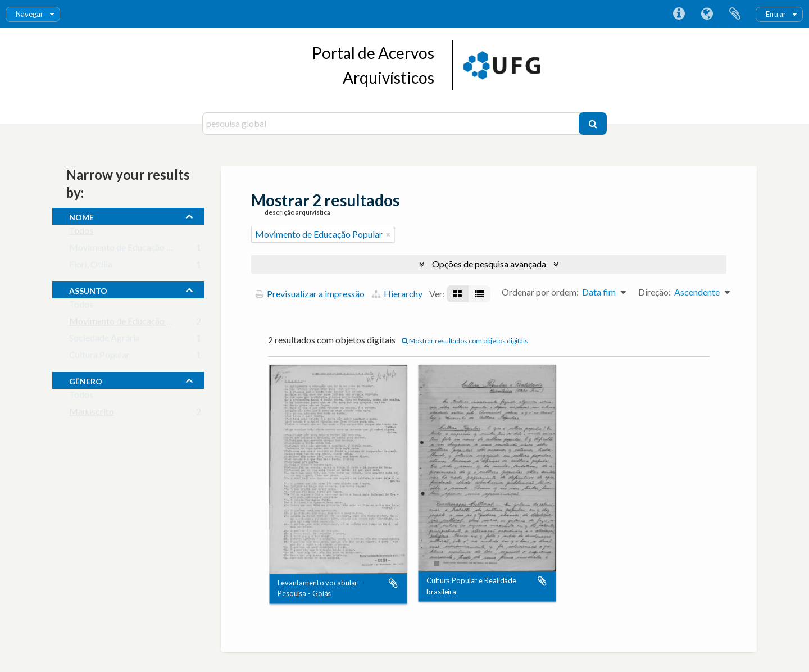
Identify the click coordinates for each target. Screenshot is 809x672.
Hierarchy (397, 293)
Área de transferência (735, 14)
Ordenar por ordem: (540, 292)
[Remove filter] (388, 234)
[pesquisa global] (391, 123)
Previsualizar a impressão (310, 293)
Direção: (654, 292)
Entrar (776, 14)
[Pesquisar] (593, 123)
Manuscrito (91, 413)
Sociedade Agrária (104, 340)
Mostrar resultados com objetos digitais (465, 341)
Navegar (29, 14)
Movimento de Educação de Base (133, 249)
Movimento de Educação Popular (133, 323)
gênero (85, 380)
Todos (81, 233)
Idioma (707, 14)
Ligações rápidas (679, 14)
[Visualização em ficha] (458, 293)
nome (81, 216)
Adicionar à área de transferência (393, 583)
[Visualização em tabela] (479, 293)
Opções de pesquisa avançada (489, 263)
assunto (88, 289)
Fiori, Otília (90, 266)
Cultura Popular (99, 357)
